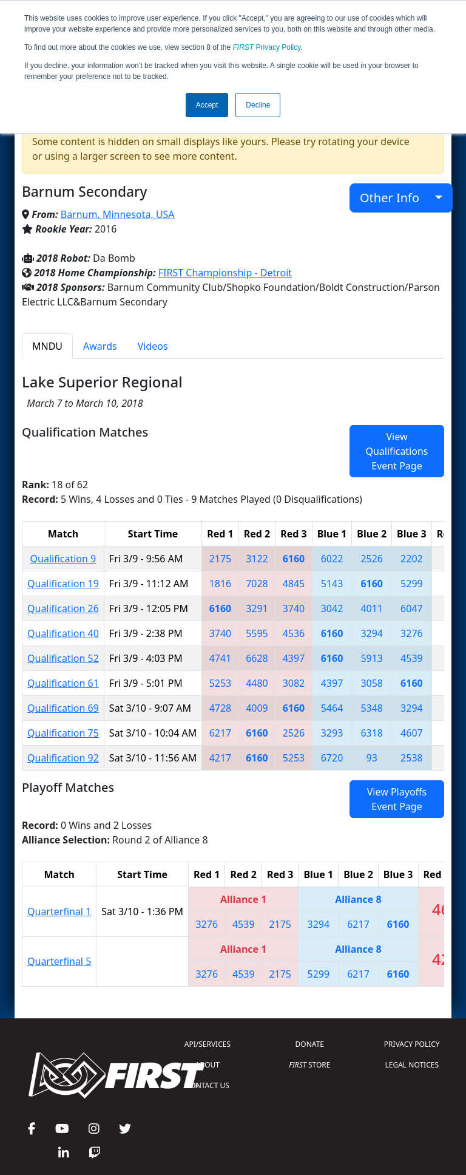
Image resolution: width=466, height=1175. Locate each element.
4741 (220, 658)
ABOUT (207, 1065)
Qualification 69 (63, 708)
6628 (257, 658)
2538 (411, 758)
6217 (220, 733)
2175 (220, 558)
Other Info (396, 197)
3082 (294, 683)
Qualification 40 (63, 633)
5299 (411, 583)
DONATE (309, 1044)
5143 (332, 583)
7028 (257, 583)
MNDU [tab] (47, 346)
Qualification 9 (63, 558)
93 (371, 758)
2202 (411, 558)
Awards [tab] (100, 346)
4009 (257, 708)
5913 (371, 658)
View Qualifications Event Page (396, 451)
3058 (371, 683)
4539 (411, 658)
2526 (371, 558)
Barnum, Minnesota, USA (118, 214)
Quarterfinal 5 (59, 961)
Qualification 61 (63, 683)
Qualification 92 (63, 758)
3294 (371, 633)
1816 (220, 583)
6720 (332, 758)
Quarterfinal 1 (59, 911)
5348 (371, 708)
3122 (257, 558)
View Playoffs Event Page (397, 799)
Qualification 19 (63, 583)
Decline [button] (258, 105)
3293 (332, 733)
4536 (294, 633)
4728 (220, 708)
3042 (332, 608)
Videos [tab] (153, 346)
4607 (411, 733)
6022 (332, 558)
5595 (257, 633)
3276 (411, 633)
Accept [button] (207, 105)
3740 (294, 608)
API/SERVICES (207, 1044)
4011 (371, 608)
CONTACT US (207, 1085)
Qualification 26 (63, 608)
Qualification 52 (63, 658)
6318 (371, 733)
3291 (257, 608)
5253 (220, 683)
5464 (332, 708)
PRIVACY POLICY (412, 1044)
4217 (220, 758)
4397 (294, 658)
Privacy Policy (267, 47)
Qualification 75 (63, 733)
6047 (411, 608)
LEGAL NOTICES (412, 1065)
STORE (309, 1065)
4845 (294, 583)
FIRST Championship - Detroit (225, 272)
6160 (294, 558)
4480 (257, 683)
